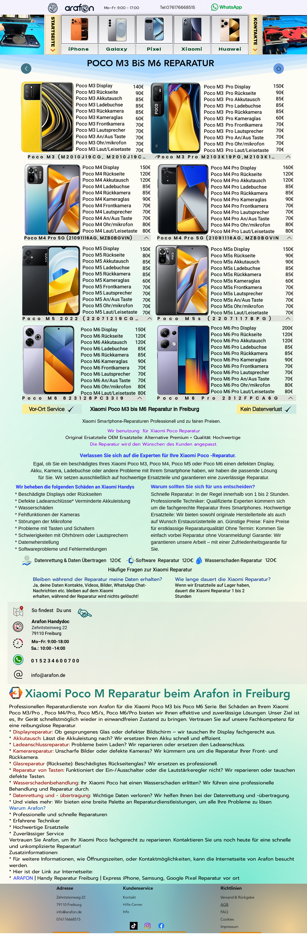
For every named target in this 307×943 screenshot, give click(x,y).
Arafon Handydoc (50, 621)
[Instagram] (147, 926)
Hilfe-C (128, 904)
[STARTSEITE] (52, 34)
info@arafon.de (48, 675)
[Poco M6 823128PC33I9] (84, 398)
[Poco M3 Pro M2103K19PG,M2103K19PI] (224, 157)
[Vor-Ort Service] (52, 409)
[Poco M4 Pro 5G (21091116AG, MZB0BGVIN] (225, 238)
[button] (79, 49)
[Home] (278, 68)
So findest (43, 610)
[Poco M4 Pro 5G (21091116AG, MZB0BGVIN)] (87, 238)
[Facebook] (161, 926)
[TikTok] (134, 926)
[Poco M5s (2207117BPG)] (225, 318)
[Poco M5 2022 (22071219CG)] (87, 318)
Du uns (63, 610)
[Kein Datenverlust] (266, 409)
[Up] (26, 68)
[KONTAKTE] (255, 35)
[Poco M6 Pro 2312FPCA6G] (226, 398)
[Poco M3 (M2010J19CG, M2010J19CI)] (94, 157)
